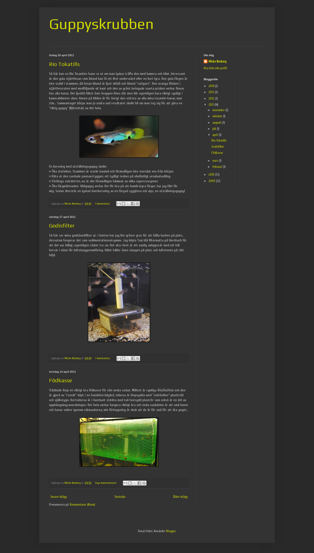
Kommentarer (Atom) (82, 504)
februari (217, 167)
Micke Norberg (217, 61)
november (218, 110)
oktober (217, 116)
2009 (212, 181)
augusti (217, 122)
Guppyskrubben (101, 23)
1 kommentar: (103, 203)
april (215, 135)
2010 (212, 174)
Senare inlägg (58, 497)
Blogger (170, 531)
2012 (212, 98)
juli (214, 129)
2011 (211, 104)
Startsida (120, 497)
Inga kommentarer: (106, 483)
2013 (212, 92)
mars (215, 160)
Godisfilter (62, 225)
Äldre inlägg (180, 497)
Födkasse (60, 380)
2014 (212, 86)
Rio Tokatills (64, 64)
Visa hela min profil (215, 68)
